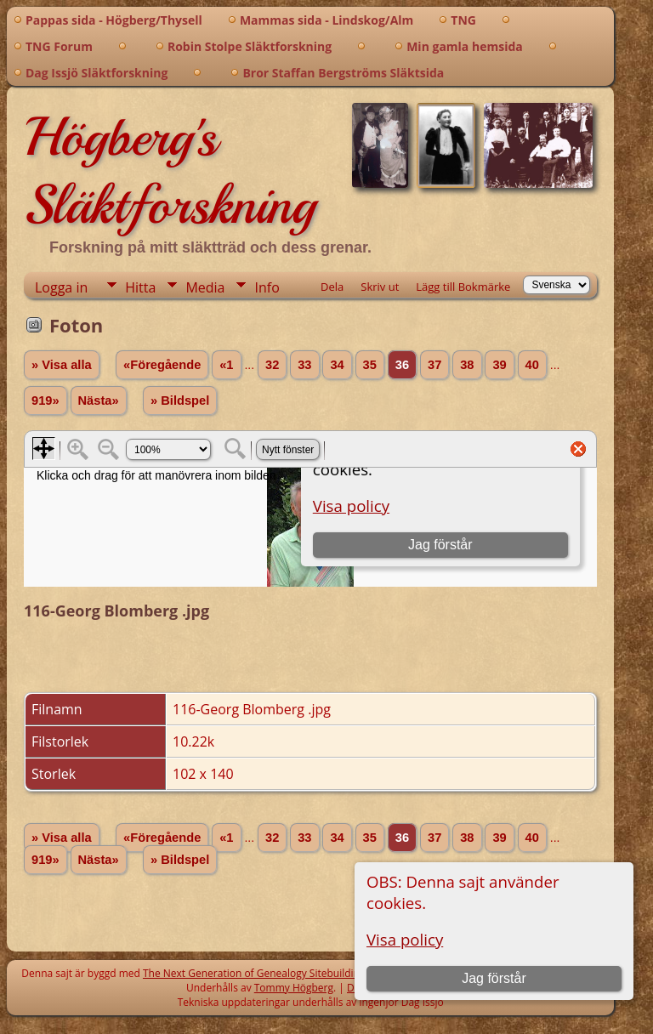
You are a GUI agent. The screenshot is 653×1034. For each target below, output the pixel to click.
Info (266, 287)
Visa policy (404, 939)
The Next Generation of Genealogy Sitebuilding (254, 973)
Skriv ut (380, 286)
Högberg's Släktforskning (169, 171)
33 (304, 365)
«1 (226, 365)
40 (532, 365)
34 (337, 365)
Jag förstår (494, 978)
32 (272, 365)
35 (370, 365)
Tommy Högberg (293, 987)
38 (467, 365)
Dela (332, 286)
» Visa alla (61, 365)
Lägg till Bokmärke (463, 286)
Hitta (140, 287)
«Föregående (162, 365)
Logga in (61, 287)
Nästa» (98, 400)
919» (45, 400)
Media (204, 287)
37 (434, 365)
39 (499, 365)
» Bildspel (179, 400)
